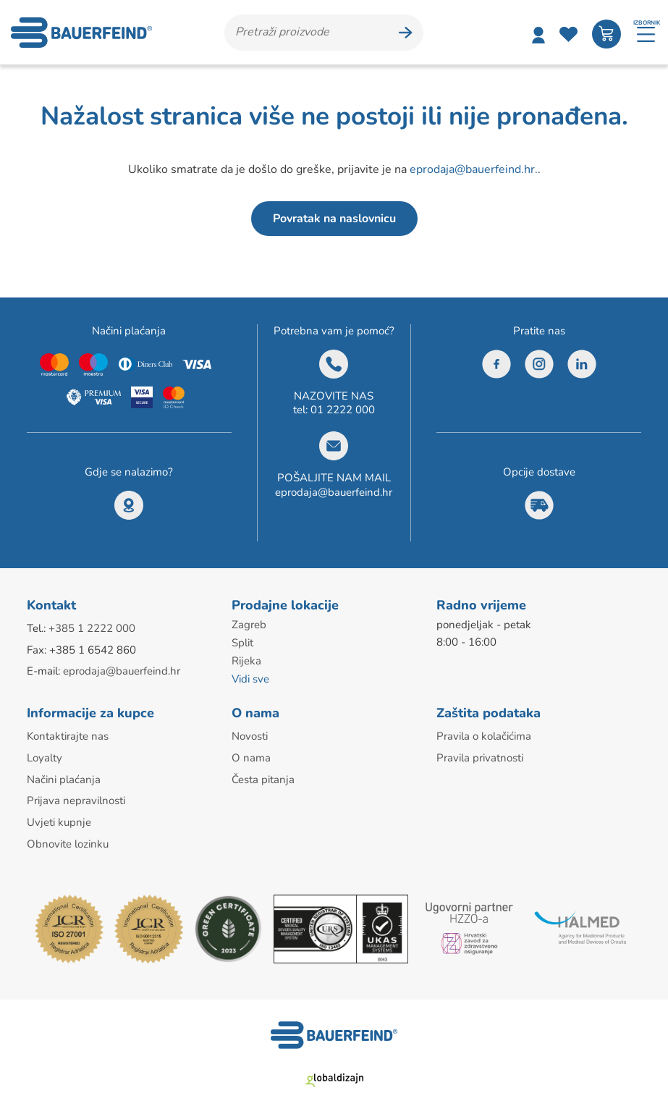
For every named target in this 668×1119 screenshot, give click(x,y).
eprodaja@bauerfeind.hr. (474, 170)
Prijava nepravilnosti (76, 797)
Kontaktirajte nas (68, 734)
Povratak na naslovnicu (334, 219)
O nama (251, 755)
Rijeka (246, 660)
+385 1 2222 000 (91, 629)
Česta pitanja (263, 776)
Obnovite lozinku (68, 839)
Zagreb (249, 625)
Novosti (250, 734)
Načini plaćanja (64, 776)
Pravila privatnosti (479, 755)
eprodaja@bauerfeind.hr (333, 493)
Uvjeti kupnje (59, 818)
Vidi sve (250, 677)
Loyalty (44, 755)
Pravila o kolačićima (483, 734)
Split (242, 642)
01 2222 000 (342, 410)
